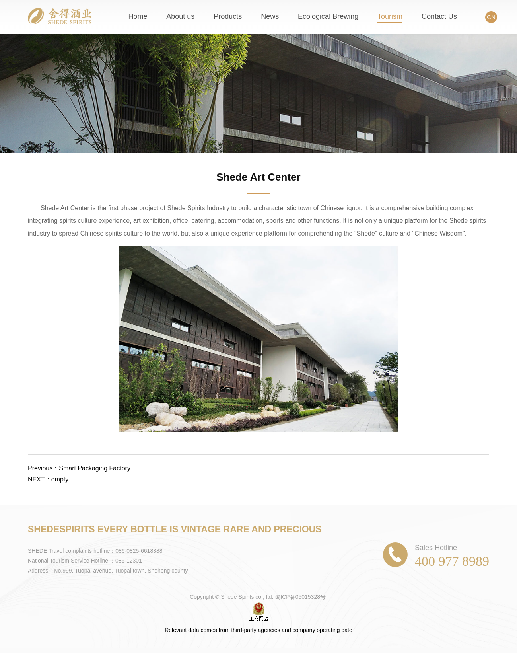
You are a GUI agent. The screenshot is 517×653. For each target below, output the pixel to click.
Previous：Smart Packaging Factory (79, 468)
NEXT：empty (48, 479)
